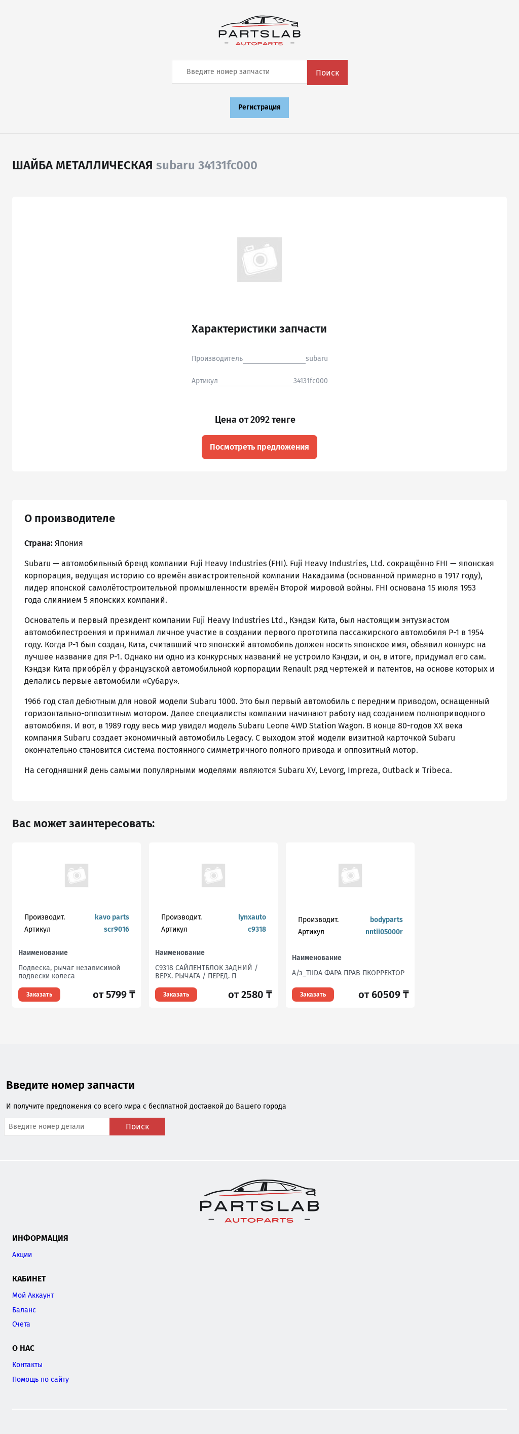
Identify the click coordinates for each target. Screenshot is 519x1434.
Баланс (24, 1310)
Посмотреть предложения (259, 447)
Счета (21, 1324)
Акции (22, 1255)
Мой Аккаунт (33, 1295)
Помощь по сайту (40, 1379)
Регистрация (259, 107)
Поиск (327, 73)
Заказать (39, 994)
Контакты (27, 1365)
